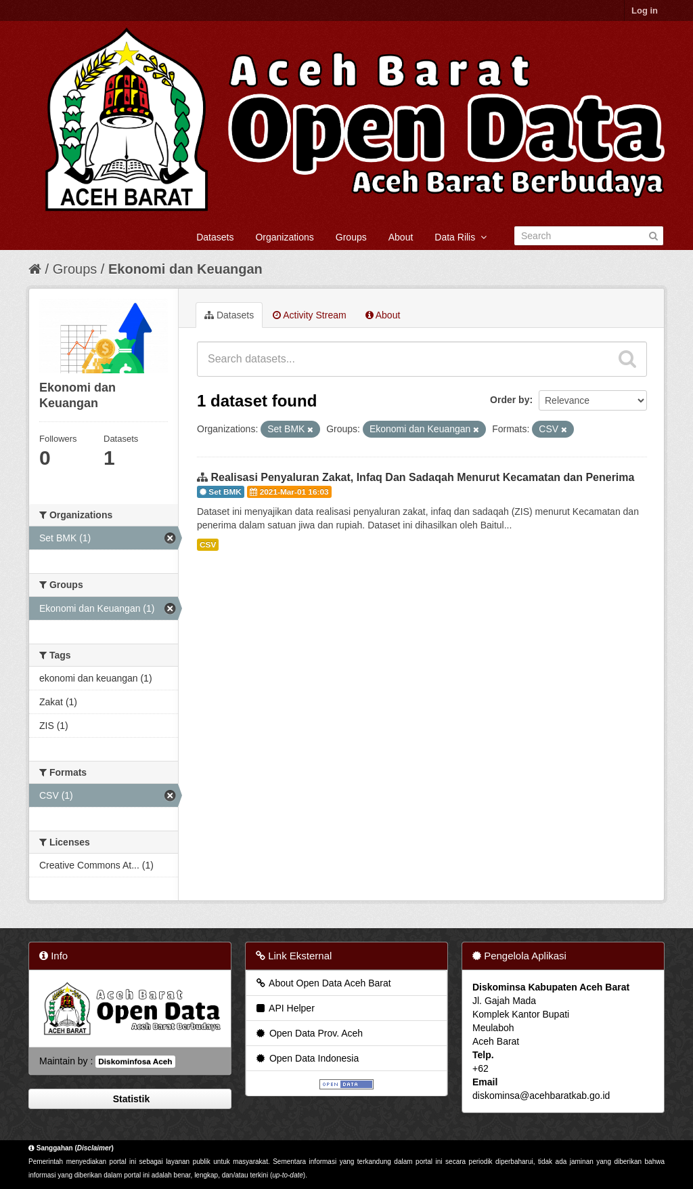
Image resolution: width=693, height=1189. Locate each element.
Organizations (284, 237)
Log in (644, 10)
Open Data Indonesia (306, 1058)
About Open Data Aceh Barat (322, 983)
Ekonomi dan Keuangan (185, 269)
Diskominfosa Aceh (135, 1061)
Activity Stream (309, 315)
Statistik (130, 1098)
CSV (208, 544)
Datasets (214, 237)
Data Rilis (460, 237)
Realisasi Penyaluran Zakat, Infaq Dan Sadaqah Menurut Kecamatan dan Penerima (422, 477)
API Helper (284, 1008)
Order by (509, 399)
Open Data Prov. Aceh (308, 1033)
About (400, 237)
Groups (351, 237)
